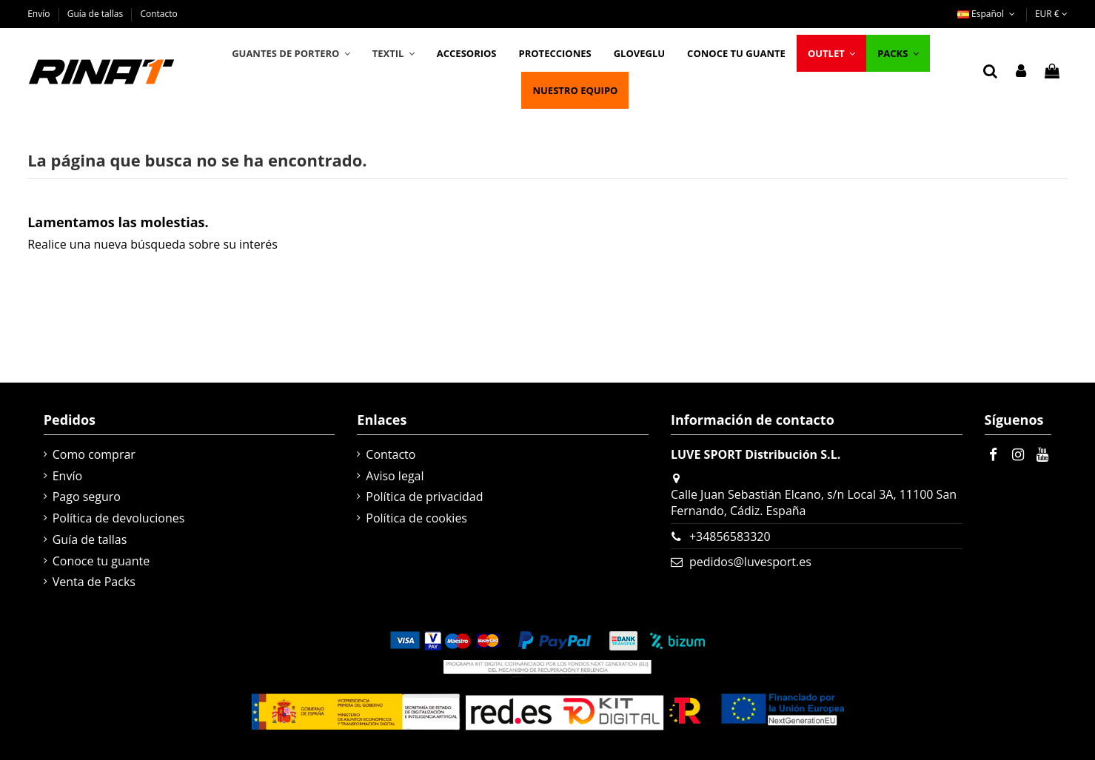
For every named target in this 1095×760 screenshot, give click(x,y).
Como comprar (94, 454)
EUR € (1051, 13)
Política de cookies (416, 518)
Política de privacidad (424, 496)
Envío (39, 13)
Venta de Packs (94, 582)
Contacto (158, 13)
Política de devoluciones (119, 518)
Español (987, 13)
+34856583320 (730, 536)
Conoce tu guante (101, 561)
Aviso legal (394, 476)
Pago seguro (87, 496)
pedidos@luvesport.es (750, 562)
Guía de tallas (96, 13)
